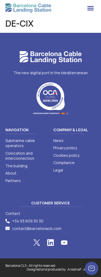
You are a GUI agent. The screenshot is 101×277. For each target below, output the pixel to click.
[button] (90, 8)
